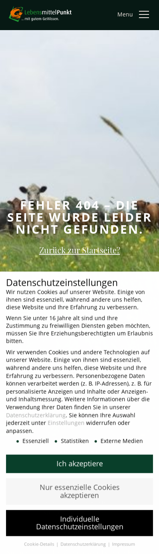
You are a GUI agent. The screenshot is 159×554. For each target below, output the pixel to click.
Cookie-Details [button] (39, 549)
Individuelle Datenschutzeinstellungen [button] (79, 527)
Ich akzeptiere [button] (79, 468)
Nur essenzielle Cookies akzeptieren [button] (80, 496)
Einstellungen (66, 427)
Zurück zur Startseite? (79, 249)
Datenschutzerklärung (36, 419)
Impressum (123, 549)
